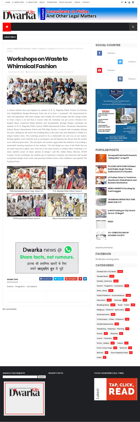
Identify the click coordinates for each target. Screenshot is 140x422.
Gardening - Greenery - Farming (110, 329)
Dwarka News (102, 276)
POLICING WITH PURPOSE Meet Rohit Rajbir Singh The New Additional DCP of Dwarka (122, 169)
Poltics (100, 333)
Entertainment (103, 314)
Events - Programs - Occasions (43, 48)
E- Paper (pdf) (18, 2)
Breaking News (103, 305)
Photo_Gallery (103, 343)
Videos (77, 2)
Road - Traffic (123, 305)
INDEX (110, 221)
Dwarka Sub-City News (21, 48)
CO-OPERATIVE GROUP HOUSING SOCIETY (118, 234)
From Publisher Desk (119, 353)
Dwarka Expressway (105, 324)
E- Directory (31, 2)
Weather (114, 333)
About (42, 2)
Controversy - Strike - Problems (110, 319)
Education (101, 300)
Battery (100, 353)
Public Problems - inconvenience (110, 295)
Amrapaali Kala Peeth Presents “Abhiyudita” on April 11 (122, 156)
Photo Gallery (65, 2)
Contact (86, 2)
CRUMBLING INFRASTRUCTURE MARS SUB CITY (121, 201)
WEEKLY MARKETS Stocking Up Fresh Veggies (121, 190)
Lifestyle (117, 300)
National (123, 348)
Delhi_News (102, 290)
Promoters (52, 2)
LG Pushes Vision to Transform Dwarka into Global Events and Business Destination (122, 180)
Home (7, 2)
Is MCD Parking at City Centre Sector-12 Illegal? (121, 212)
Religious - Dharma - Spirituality (110, 310)
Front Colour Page (104, 348)
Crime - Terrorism (104, 338)
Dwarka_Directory (104, 281)
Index (99, 357)
